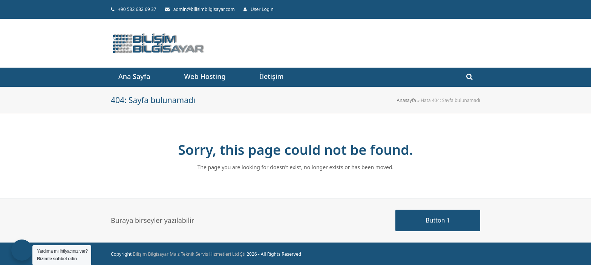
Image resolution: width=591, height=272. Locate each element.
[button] (469, 77)
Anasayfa (406, 100)
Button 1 (438, 220)
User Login (262, 9)
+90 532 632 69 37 (137, 9)
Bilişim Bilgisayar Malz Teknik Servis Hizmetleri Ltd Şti (189, 254)
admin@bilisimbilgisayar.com (204, 9)
